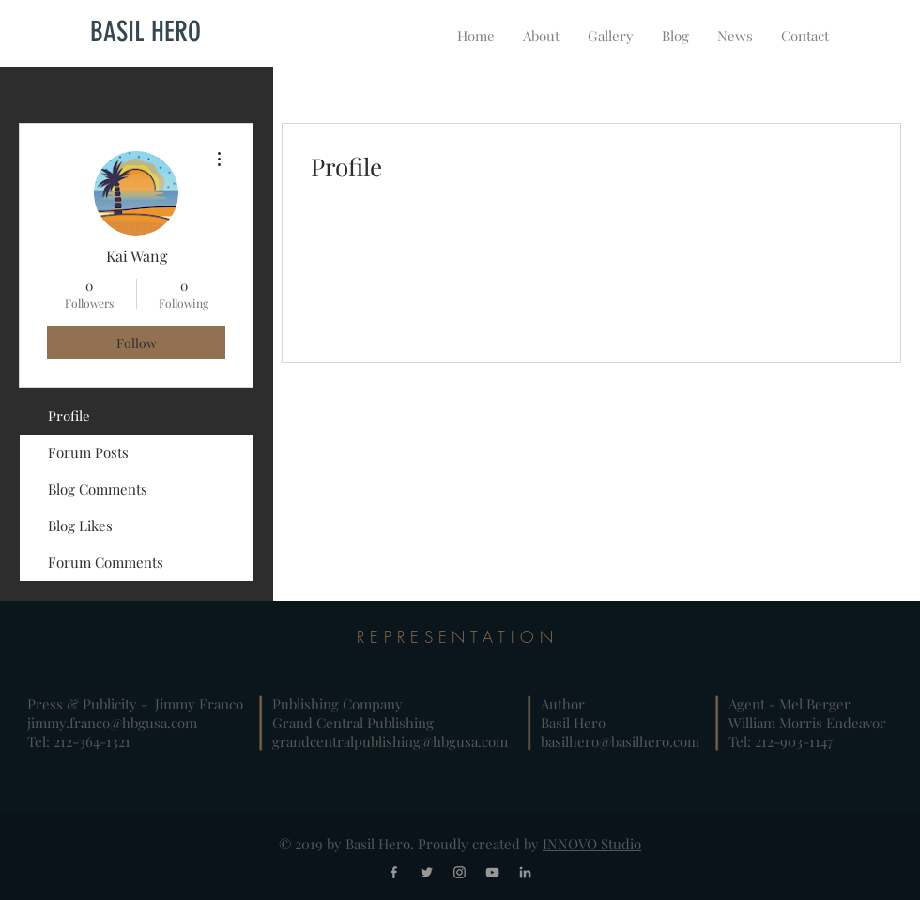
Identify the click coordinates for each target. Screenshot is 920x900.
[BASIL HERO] (145, 32)
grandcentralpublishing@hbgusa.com (390, 741)
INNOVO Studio (592, 843)
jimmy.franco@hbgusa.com (112, 722)
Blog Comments (97, 489)
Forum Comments (105, 562)
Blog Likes (80, 525)
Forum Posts (88, 452)
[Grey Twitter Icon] (427, 872)
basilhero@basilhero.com (620, 741)
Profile (69, 415)
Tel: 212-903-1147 (780, 741)
